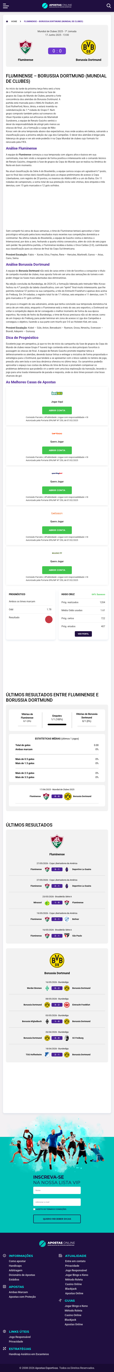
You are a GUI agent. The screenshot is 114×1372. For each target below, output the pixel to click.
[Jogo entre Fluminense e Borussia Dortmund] (57, 794)
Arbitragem (15, 1270)
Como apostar (17, 1261)
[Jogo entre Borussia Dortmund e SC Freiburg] (57, 1036)
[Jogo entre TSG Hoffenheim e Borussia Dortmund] (57, 1052)
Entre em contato (75, 1261)
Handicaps (15, 1265)
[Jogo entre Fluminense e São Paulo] (57, 933)
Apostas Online (74, 1293)
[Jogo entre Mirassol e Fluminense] (57, 900)
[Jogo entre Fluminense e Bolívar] (57, 917)
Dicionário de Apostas (22, 1274)
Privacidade (72, 1265)
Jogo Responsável (76, 1270)
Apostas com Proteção (22, 1296)
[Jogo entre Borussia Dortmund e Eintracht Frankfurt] (57, 1002)
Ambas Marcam (18, 1292)
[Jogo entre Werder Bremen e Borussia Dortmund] (57, 986)
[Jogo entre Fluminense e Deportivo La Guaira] (57, 867)
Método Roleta (74, 1279)
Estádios (14, 1279)
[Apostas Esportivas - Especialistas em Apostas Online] (14, 21)
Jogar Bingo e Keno (76, 1274)
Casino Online (73, 1284)
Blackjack (71, 1288)
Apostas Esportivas (46, 1367)
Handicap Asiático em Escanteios (29, 1354)
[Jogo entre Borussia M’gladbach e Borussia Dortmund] (57, 1019)
